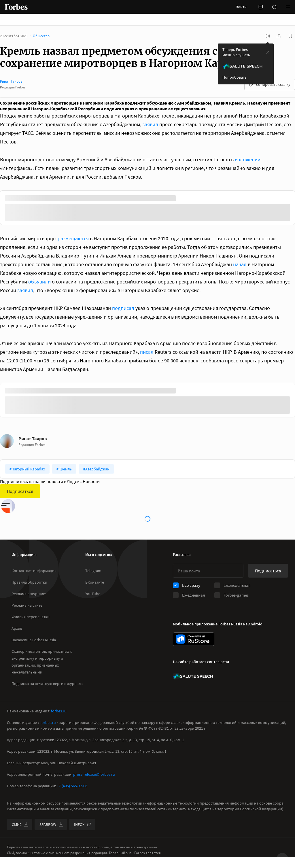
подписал (123, 308)
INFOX (82, 824)
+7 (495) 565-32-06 (72, 785)
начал (240, 264)
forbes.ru (59, 711)
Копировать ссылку (269, 84)
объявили (39, 281)
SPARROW (51, 824)
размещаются (73, 238)
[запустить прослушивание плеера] (267, 36)
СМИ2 (20, 824)
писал (147, 352)
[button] (288, 7)
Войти (241, 7)
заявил (150, 124)
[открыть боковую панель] (260, 7)
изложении (247, 159)
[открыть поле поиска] (274, 7)
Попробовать (234, 77)
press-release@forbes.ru (94, 774)
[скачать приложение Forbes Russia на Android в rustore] (193, 639)
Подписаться (20, 491)
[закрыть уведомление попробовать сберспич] (267, 52)
